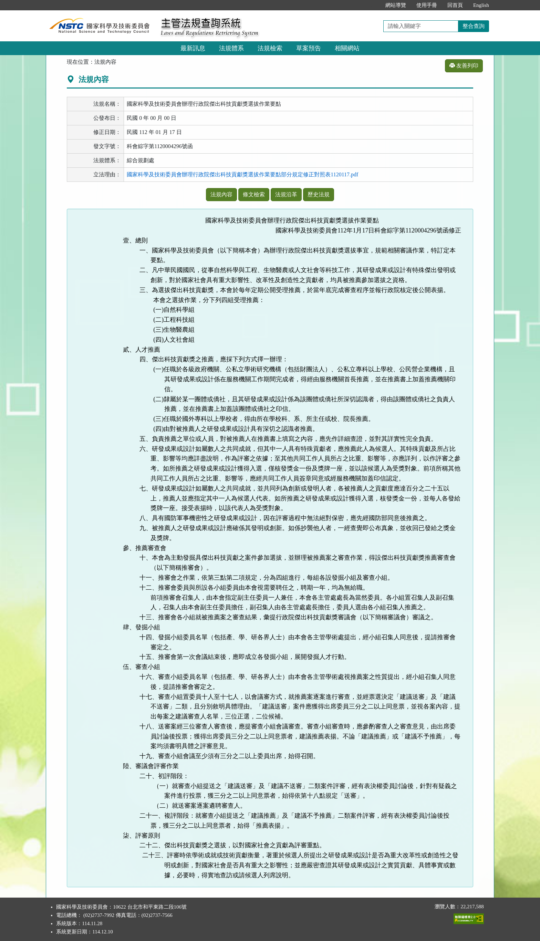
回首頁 (455, 5)
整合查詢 (474, 26)
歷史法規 (319, 194)
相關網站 (347, 48)
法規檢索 (270, 48)
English (481, 5)
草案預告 (308, 48)
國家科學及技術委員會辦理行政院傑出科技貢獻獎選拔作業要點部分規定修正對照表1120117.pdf (242, 174)
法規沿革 (286, 194)
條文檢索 (254, 194)
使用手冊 (426, 5)
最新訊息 (192, 48)
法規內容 (221, 194)
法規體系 (231, 48)
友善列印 (463, 66)
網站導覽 (395, 5)
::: (373, 5)
